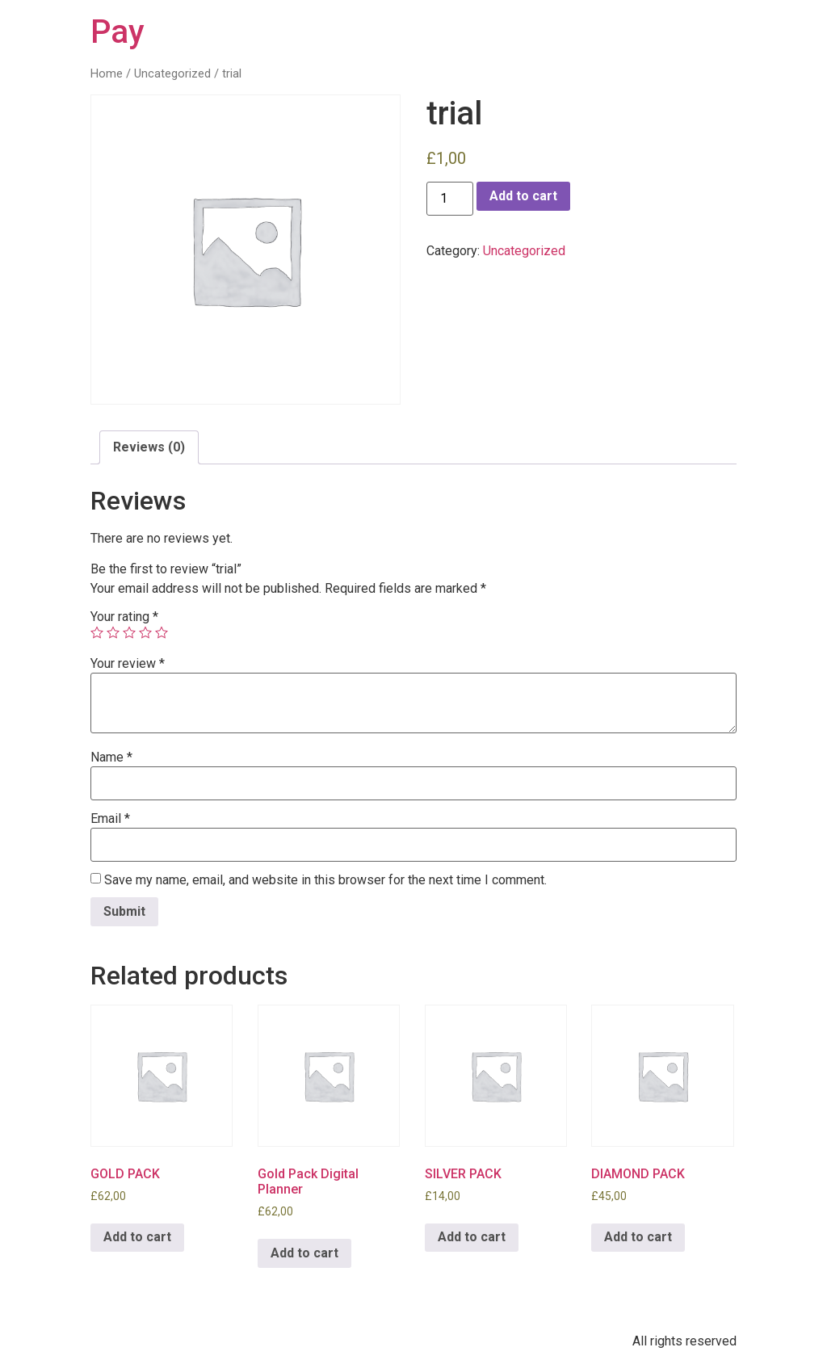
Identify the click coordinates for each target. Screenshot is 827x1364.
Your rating (124, 617)
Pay (117, 32)
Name (111, 757)
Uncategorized (172, 73)
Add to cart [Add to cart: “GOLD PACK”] (137, 1236)
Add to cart (523, 196)
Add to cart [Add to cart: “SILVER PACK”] (472, 1236)
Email (110, 818)
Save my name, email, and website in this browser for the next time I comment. (325, 880)
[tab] (149, 447)
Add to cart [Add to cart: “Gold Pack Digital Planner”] (304, 1253)
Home (106, 73)
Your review (127, 663)
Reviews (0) (149, 447)
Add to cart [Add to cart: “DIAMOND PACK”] (638, 1236)
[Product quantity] (449, 199)
